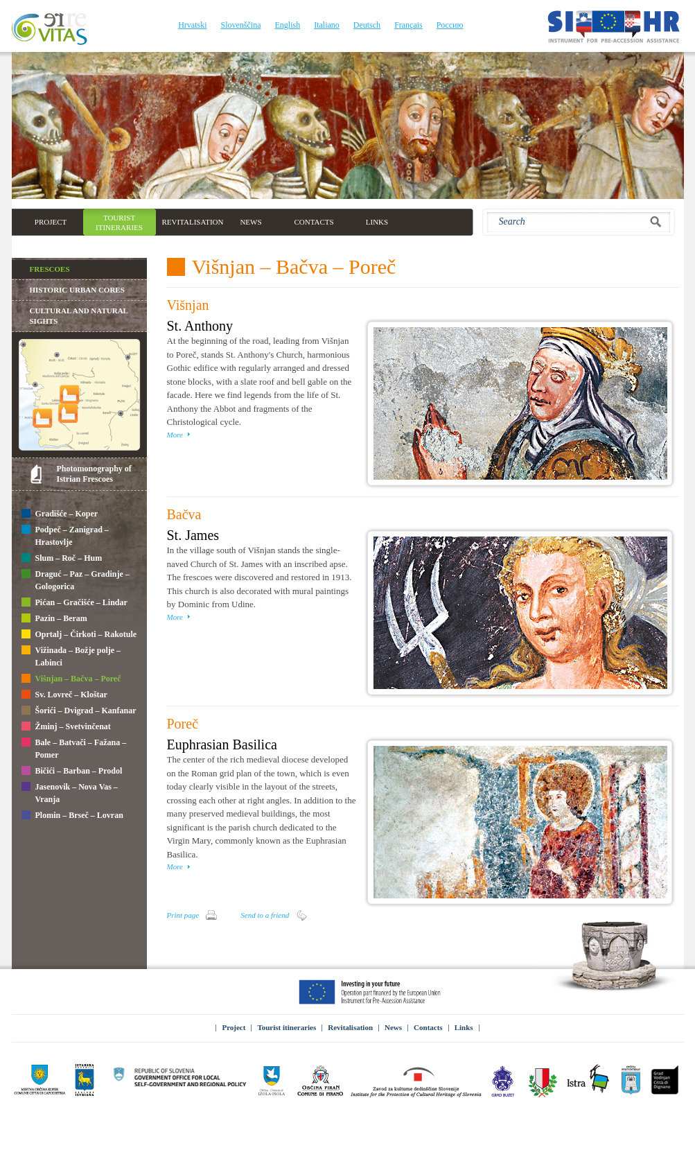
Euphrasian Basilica (222, 744)
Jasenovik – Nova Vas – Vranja (69, 793)
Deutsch (366, 25)
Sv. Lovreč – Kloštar (64, 695)
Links (464, 1027)
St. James (193, 535)
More (175, 434)
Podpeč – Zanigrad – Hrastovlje (65, 536)
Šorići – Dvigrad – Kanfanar (79, 711)
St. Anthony (200, 325)
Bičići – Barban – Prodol (72, 771)
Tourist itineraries (286, 1027)
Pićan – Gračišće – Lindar (74, 603)
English (287, 25)
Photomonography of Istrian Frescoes (94, 474)
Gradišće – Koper (59, 514)
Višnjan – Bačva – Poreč (71, 679)
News (393, 1027)
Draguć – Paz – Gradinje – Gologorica (75, 580)
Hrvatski (192, 25)
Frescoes (50, 269)
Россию (450, 25)
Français (408, 25)
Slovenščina (240, 25)
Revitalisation (350, 1027)
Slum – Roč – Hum (62, 558)
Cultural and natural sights (79, 315)
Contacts (428, 1027)
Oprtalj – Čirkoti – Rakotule (79, 635)
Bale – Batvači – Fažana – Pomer (74, 749)
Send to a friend (264, 915)
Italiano (327, 25)
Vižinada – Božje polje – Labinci (71, 656)
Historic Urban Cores (77, 290)
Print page (183, 915)
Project (233, 1027)
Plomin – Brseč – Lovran (72, 815)
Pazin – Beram (54, 619)
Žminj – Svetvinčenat (66, 727)
